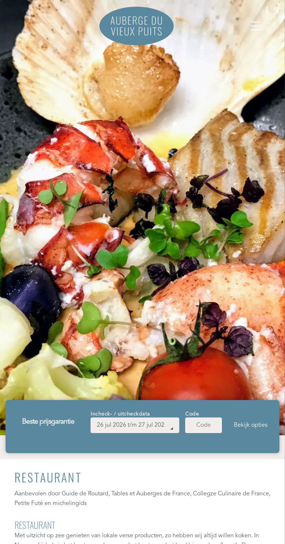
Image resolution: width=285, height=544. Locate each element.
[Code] (203, 425)
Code (192, 414)
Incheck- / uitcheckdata (120, 414)
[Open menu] (256, 26)
